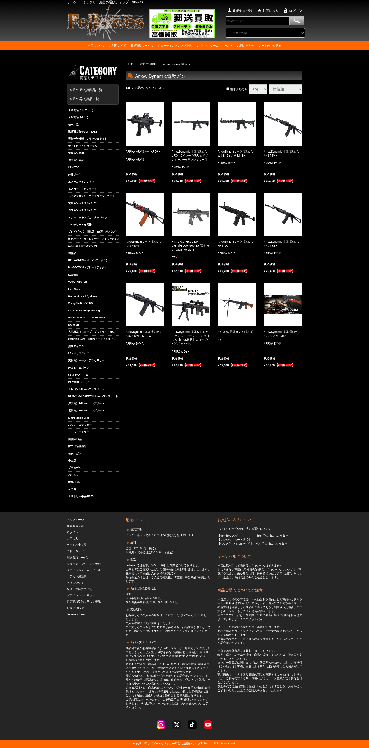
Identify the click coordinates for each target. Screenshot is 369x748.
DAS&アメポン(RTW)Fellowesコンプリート (93, 396)
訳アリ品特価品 (77, 446)
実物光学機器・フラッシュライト (87, 138)
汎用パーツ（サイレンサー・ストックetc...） (93, 239)
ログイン (295, 10)
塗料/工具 (74, 482)
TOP (130, 64)
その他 (72, 489)
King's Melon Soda (79, 417)
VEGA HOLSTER (77, 281)
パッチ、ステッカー (80, 424)
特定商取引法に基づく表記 (84, 601)
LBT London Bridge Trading (84, 310)
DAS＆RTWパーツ (78, 367)
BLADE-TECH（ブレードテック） (87, 267)
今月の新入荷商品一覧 (91, 90)
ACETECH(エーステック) (82, 246)
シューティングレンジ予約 (175, 45)
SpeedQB (73, 324)
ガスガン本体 (76, 160)
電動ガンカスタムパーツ (82, 203)
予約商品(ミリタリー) (80, 110)
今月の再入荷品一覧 (84, 99)
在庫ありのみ (236, 89)
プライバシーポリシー (81, 595)
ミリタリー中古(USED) (81, 496)
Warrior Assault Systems (82, 296)
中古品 (72, 460)
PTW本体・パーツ (78, 382)
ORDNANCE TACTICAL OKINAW (86, 317)
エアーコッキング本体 (81, 181)
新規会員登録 (242, 10)
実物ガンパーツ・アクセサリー (86, 360)
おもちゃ (73, 475)
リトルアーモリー (78, 432)
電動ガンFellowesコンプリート (86, 410)
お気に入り (270, 10)
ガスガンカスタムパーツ (82, 210)
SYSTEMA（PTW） (79, 374)
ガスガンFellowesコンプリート (86, 403)
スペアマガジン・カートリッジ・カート (91, 196)
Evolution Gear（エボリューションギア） (92, 339)
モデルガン (74, 453)
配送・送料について (79, 589)
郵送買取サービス (142, 45)
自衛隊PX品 (75, 439)
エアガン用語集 (77, 576)
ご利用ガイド (117, 45)
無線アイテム (76, 346)
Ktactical (73, 274)
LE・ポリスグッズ (78, 353)
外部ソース (74, 174)
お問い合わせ (245, 45)
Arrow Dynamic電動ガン (177, 64)
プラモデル (74, 467)
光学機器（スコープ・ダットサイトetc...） (93, 332)
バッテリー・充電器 (80, 224)
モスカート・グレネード (82, 188)
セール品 (73, 124)
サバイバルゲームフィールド (214, 45)
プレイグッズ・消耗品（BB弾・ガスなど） (93, 231)
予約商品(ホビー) (78, 117)
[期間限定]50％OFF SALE (82, 131)
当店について (96, 45)
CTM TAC (73, 167)
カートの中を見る (270, 45)
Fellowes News (76, 614)
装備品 (72, 253)
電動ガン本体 (76, 153)
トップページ (75, 519)
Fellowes (206, 743)
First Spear (74, 289)
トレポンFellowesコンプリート (86, 389)
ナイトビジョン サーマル (82, 146)
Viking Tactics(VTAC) (80, 303)
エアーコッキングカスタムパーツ (87, 217)
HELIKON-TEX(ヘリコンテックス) (87, 260)
